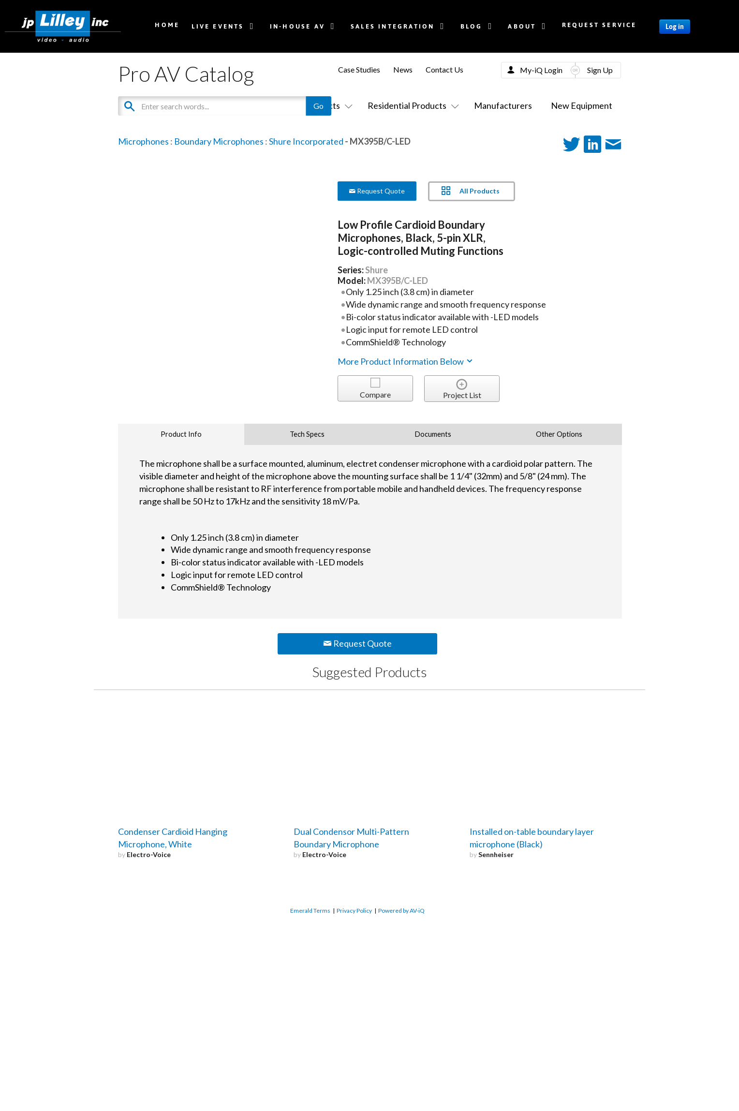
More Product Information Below (406, 361)
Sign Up (600, 69)
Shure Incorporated (306, 141)
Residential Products (411, 105)
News (403, 69)
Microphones (143, 141)
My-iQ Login (541, 69)
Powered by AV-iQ (401, 910)
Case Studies (359, 69)
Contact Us (444, 69)
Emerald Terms (310, 910)
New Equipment (581, 105)
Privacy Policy (354, 910)
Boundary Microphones (219, 141)
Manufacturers (503, 105)
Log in (674, 26)
